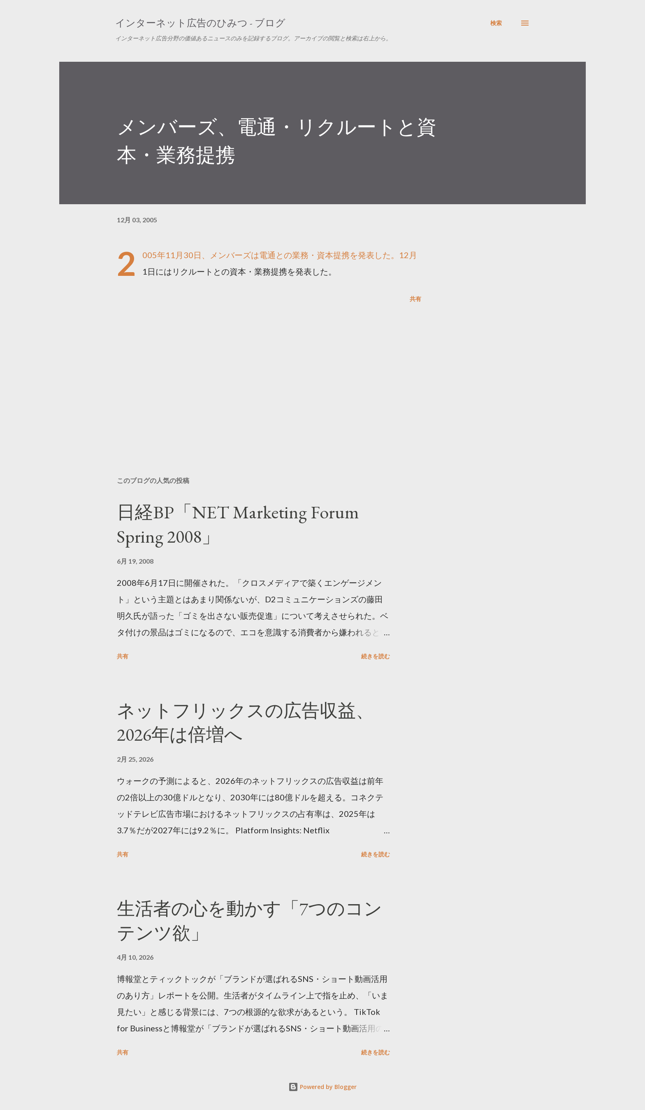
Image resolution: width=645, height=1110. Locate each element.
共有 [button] (415, 298)
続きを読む (375, 656)
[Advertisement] (256, 373)
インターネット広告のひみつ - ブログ (200, 22)
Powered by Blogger (322, 1087)
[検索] (496, 23)
